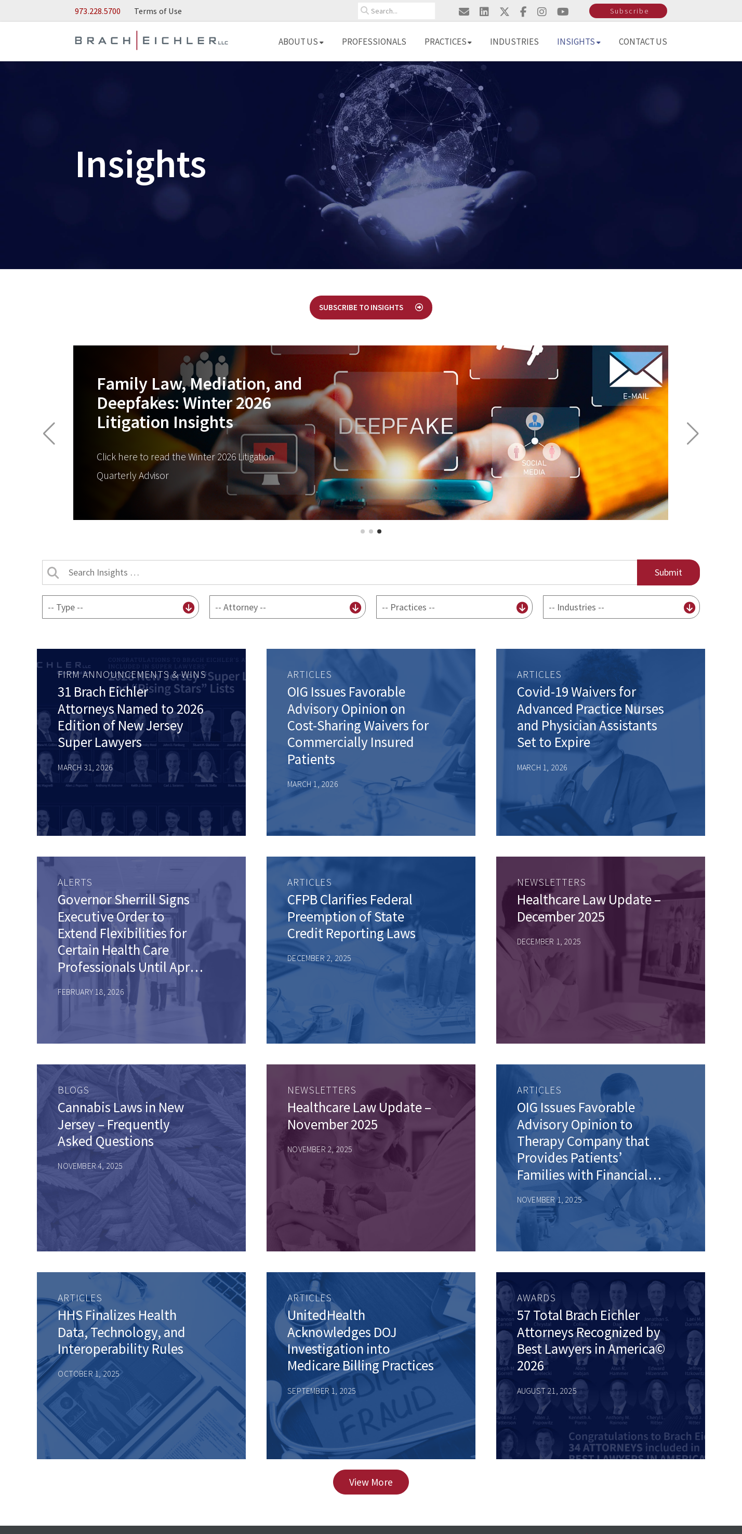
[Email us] (464, 12)
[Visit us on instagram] (542, 12)
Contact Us (643, 41)
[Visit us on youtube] (563, 12)
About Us (301, 41)
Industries (514, 41)
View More (371, 1482)
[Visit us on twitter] (504, 12)
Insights (579, 41)
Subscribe (629, 11)
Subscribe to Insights (371, 307)
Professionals (374, 41)
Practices (448, 41)
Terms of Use (158, 11)
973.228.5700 (98, 11)
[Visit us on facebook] (523, 12)
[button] (49, 433)
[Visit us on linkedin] (484, 12)
